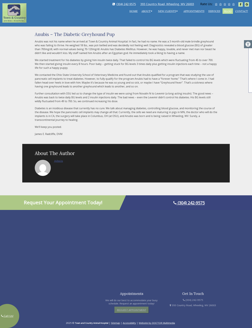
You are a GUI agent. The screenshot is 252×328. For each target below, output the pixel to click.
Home (133, 11)
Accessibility (129, 320)
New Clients (167, 11)
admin (58, 158)
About (146, 11)
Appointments (193, 11)
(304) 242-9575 (126, 4)
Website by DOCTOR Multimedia (157, 320)
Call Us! (7, 316)
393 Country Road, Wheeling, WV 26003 (167, 4)
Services (214, 11)
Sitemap (115, 320)
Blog (227, 11)
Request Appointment (134, 307)
